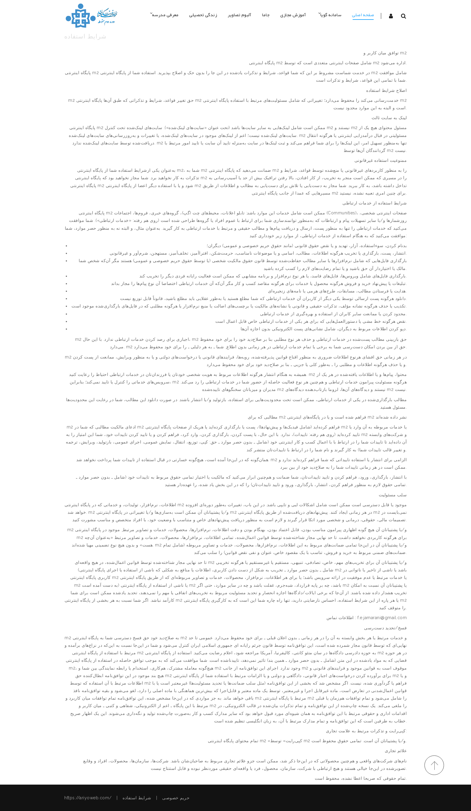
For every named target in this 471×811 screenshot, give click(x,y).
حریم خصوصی (176, 797)
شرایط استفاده (137, 797)
